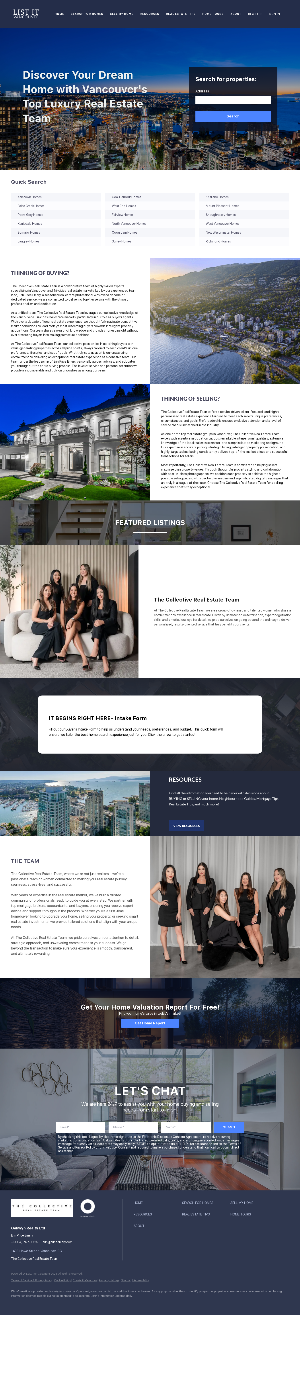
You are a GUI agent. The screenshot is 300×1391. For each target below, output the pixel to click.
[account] (80, 1127)
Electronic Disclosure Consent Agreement (172, 1137)
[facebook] (16, 1303)
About (236, 14)
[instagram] (42, 1303)
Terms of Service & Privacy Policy (31, 1280)
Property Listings (109, 1280)
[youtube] (55, 1303)
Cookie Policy (62, 1280)
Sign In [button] (274, 14)
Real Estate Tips (181, 14)
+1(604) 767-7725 (24, 1242)
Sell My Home (121, 14)
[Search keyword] (233, 100)
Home (59, 14)
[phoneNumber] (133, 1127)
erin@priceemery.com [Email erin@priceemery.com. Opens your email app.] (57, 1242)
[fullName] (186, 1127)
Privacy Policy (85, 1147)
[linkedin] (29, 1303)
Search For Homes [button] (87, 14)
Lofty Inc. (31, 1273)
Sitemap (126, 1280)
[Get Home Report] (150, 1023)
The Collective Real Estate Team (34, 1258)
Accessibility (141, 1280)
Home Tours (213, 14)
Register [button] (255, 14)
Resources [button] (149, 14)
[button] (233, 116)
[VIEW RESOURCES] (186, 825)
